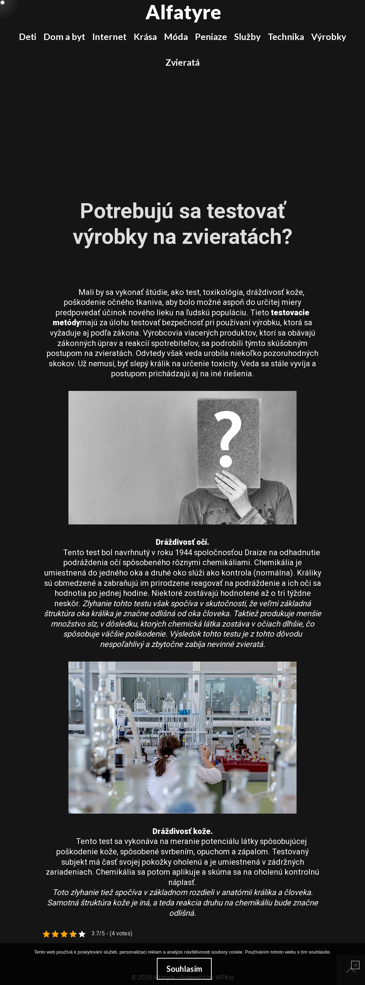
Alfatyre (183, 12)
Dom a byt (64, 36)
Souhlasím (184, 969)
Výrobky (328, 36)
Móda (176, 36)
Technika (286, 36)
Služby (247, 36)
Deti (27, 36)
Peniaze (211, 36)
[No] (355, 965)
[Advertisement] (182, 129)
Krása (145, 36)
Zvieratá (182, 62)
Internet (109, 36)
